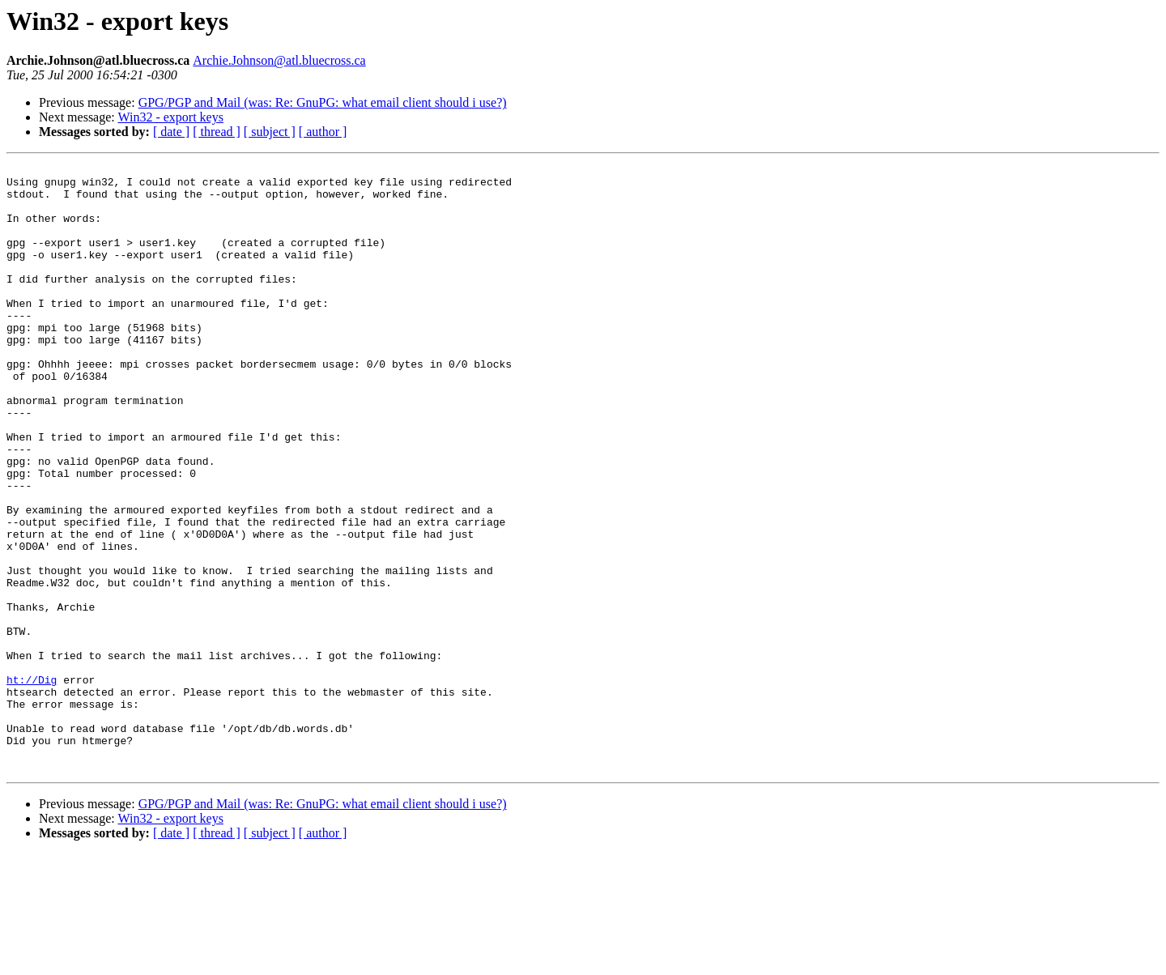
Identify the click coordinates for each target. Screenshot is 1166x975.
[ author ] (323, 131)
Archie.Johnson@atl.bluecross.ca (279, 60)
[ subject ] (270, 131)
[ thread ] (216, 131)
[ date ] (171, 131)
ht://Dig (31, 784)
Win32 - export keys (170, 117)
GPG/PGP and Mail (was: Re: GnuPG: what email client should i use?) (322, 102)
